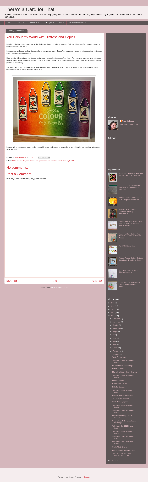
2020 (113, 303)
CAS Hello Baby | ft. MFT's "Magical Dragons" (128, 271)
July (114, 335)
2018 (113, 309)
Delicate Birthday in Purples (122, 395)
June (115, 338)
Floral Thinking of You (127, 246)
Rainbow (54, 161)
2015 (113, 460)
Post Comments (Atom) (59, 287)
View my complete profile (129, 124)
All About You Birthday (120, 399)
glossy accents (44, 161)
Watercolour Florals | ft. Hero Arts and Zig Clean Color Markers (131, 175)
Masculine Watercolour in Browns (124, 372)
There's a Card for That (29, 9)
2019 (113, 306)
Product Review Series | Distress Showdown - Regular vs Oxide (131, 259)
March (115, 348)
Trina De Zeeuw (128, 121)
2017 (113, 313)
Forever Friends (118, 380)
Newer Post (12, 281)
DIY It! (61, 23)
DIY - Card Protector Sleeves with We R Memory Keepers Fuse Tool (129, 187)
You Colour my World (66, 161)
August (115, 332)
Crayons (26, 161)
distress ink (34, 161)
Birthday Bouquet (118, 387)
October (116, 325)
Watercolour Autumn (119, 384)
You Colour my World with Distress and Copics (121, 454)
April (115, 344)
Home (9, 23)
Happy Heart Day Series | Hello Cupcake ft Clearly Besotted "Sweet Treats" (130, 224)
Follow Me (20, 23)
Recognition (50, 23)
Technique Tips (34, 23)
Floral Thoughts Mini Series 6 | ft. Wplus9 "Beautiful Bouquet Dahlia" (131, 284)
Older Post (97, 281)
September (117, 328)
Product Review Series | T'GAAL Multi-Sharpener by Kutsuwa (131, 199)
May (114, 341)
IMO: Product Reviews (77, 23)
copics (19, 161)
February (116, 351)
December (117, 319)
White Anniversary (119, 357)
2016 (14, 161)
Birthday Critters (118, 369)
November (117, 322)
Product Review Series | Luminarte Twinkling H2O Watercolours (128, 212)
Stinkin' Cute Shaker (119, 447)
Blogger (86, 477)
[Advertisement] (54, 257)
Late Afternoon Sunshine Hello (123, 450)
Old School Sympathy (120, 402)
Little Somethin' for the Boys (122, 366)
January (116, 354)
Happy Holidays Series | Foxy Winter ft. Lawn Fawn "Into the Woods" (130, 236)
